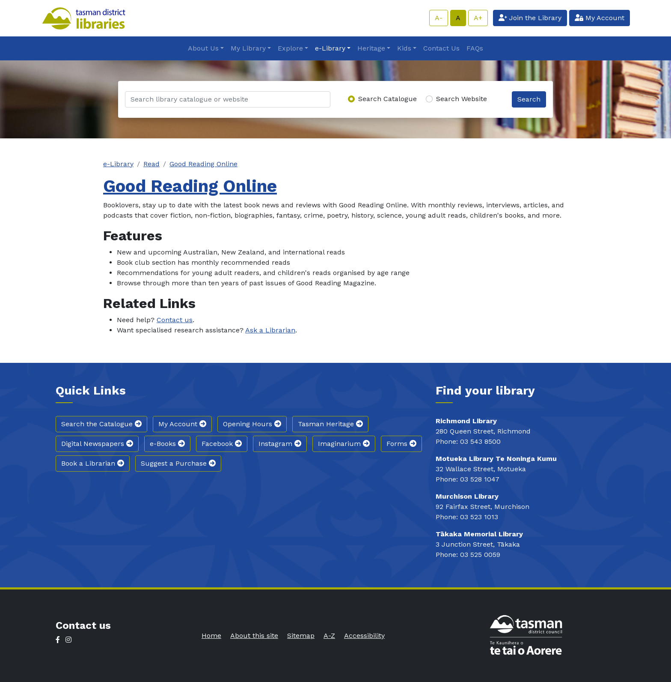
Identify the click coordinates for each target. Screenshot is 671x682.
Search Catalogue (387, 99)
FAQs (474, 48)
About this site (254, 635)
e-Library (330, 48)
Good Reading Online (203, 164)
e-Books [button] (167, 444)
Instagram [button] (279, 444)
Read (151, 164)
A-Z (329, 635)
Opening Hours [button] (252, 424)
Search (528, 99)
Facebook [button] (222, 444)
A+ (478, 18)
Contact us (175, 320)
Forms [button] (401, 444)
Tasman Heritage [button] (330, 424)
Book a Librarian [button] (92, 463)
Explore (290, 48)
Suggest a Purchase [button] (178, 463)
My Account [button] (182, 424)
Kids (404, 48)
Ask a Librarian (270, 330)
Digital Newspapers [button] (97, 444)
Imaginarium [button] (344, 444)
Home (211, 635)
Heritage (371, 48)
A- (438, 18)
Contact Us (441, 48)
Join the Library (530, 18)
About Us (203, 48)
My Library (248, 48)
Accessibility (364, 635)
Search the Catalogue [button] (101, 424)
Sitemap (301, 635)
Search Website (461, 99)
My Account (599, 18)
